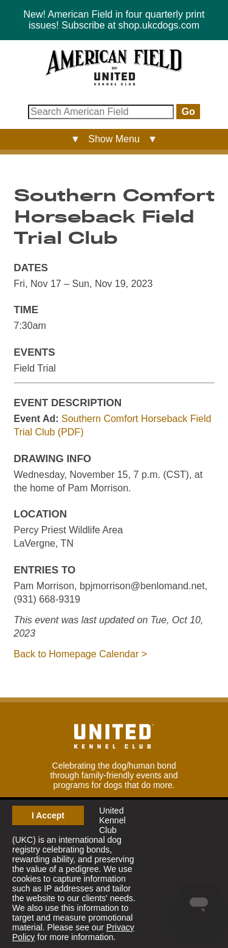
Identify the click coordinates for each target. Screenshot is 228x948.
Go (188, 111)
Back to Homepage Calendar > (80, 654)
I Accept (48, 815)
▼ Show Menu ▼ (114, 139)
